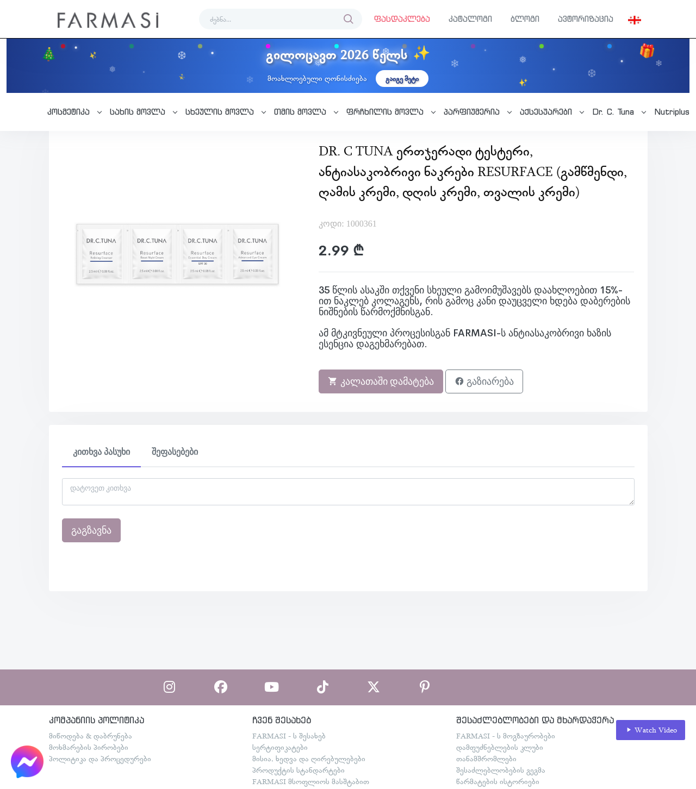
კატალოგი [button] (470, 19)
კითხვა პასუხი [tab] (101, 451)
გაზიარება (484, 381)
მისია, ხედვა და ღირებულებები (308, 758)
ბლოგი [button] (525, 19)
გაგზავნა (91, 530)
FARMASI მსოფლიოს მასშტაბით (310, 781)
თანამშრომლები (486, 758)
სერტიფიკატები (280, 747)
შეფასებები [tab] (175, 451)
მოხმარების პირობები (88, 747)
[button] (634, 19)
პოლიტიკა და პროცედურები (100, 758)
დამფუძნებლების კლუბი (499, 747)
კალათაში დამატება (381, 381)
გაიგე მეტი (402, 78)
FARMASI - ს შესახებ (289, 735)
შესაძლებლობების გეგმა (500, 770)
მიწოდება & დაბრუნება (90, 735)
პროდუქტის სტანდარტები (298, 770)
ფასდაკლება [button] (402, 19)
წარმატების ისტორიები (497, 781)
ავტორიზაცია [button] (585, 19)
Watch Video (651, 730)
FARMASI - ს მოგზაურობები (505, 735)
